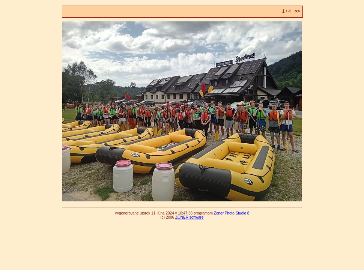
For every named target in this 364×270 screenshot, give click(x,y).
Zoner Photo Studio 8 (232, 213)
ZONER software (189, 217)
